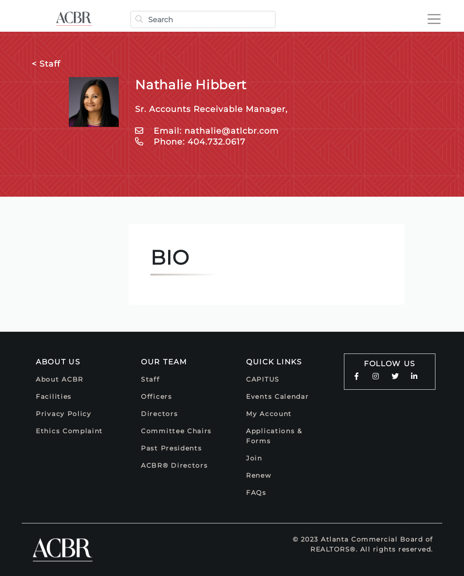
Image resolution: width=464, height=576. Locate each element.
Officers (156, 396)
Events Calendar (277, 396)
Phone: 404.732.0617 (190, 142)
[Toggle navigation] (434, 19)
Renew (258, 475)
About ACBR (59, 379)
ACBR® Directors (174, 465)
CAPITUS (263, 379)
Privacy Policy (64, 414)
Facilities (54, 396)
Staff (150, 379)
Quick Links (274, 362)
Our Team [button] (164, 362)
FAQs (256, 493)
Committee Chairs (176, 431)
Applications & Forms (274, 436)
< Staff (46, 64)
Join (254, 458)
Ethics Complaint (69, 431)
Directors (159, 414)
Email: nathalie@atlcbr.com (207, 131)
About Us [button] (58, 362)
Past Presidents (171, 448)
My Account (269, 414)
